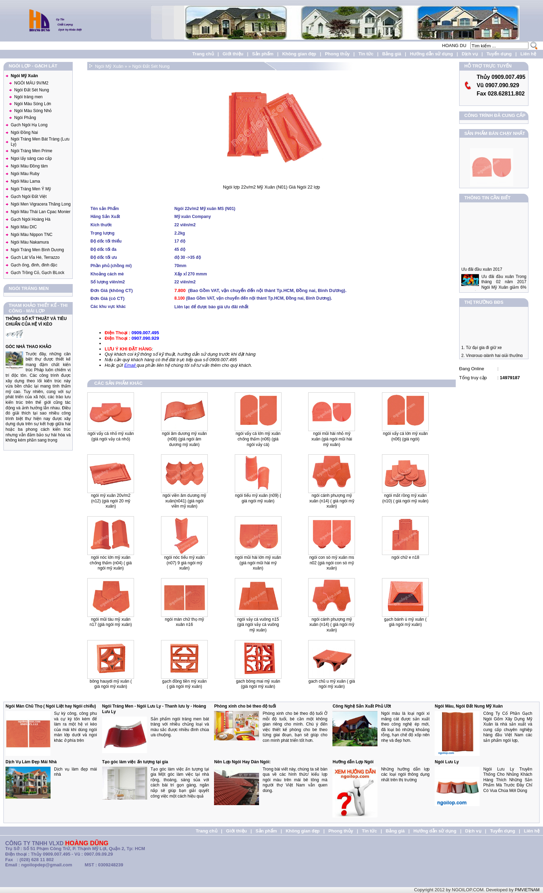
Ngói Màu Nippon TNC (32, 234)
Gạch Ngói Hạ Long (29, 124)
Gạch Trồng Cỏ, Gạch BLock (37, 272)
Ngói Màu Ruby (25, 173)
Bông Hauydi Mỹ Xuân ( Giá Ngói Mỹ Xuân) (111, 684)
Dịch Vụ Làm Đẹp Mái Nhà (31, 761)
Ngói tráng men (28, 96)
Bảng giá (391, 53)
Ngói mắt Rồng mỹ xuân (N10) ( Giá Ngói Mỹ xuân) (405, 498)
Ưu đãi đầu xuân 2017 (481, 282)
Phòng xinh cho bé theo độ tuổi (245, 706)
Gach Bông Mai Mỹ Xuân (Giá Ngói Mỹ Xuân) (258, 684)
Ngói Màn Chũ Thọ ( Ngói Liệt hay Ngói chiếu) (51, 706)
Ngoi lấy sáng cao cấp (31, 158)
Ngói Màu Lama (25, 181)
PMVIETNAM (527, 889)
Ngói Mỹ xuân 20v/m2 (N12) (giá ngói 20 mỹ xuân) (111, 501)
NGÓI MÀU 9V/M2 (31, 83)
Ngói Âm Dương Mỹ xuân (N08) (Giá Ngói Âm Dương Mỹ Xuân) (184, 439)
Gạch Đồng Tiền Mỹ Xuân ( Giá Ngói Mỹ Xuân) (184, 684)
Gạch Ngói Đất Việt (28, 196)
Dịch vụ (470, 53)
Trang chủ (203, 53)
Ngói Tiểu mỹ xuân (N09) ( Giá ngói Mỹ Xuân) (258, 498)
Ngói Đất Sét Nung (31, 90)
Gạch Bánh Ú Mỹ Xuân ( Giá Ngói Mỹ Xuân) (405, 622)
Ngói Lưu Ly (447, 761)
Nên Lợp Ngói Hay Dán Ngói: (242, 761)
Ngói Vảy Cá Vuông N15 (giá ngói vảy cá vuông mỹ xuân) (258, 624)
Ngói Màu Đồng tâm (29, 166)
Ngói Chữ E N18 (405, 557)
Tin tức (365, 53)
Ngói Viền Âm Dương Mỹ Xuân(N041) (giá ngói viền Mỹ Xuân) (184, 501)
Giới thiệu (233, 53)
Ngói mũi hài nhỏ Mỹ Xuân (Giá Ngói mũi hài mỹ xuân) (331, 439)
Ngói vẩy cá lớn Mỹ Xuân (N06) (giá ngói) (405, 436)
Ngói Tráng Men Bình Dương (37, 249)
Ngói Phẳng (25, 117)
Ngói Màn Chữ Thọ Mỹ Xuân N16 (184, 622)
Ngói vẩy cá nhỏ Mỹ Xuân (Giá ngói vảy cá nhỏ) (111, 436)
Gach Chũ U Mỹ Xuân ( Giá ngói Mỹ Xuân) (332, 684)
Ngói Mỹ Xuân (24, 75)
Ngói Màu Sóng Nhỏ (33, 110)
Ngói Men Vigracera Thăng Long (41, 204)
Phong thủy (337, 53)
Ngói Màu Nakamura (30, 242)
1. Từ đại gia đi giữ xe (481, 354)
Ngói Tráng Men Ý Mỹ (31, 188)
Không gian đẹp (299, 53)
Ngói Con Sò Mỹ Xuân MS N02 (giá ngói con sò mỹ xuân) (331, 563)
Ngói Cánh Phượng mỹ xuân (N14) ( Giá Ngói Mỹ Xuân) (331, 501)
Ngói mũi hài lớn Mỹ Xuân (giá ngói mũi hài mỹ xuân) (258, 563)
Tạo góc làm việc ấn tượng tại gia (135, 761)
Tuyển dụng (499, 53)
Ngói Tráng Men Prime (31, 150)
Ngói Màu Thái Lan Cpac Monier (41, 211)
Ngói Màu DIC (24, 227)
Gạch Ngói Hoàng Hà (30, 219)
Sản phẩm (263, 53)
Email (130, 365)
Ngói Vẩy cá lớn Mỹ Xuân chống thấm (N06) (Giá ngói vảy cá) (257, 439)
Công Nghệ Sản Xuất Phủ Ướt (361, 706)
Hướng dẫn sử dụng (431, 53)
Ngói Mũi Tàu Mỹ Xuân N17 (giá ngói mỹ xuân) (111, 622)
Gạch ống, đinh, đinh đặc (34, 265)
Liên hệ (528, 53)
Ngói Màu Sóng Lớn (32, 103)
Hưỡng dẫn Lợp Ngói (352, 761)
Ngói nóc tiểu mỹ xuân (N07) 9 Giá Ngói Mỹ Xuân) (184, 563)
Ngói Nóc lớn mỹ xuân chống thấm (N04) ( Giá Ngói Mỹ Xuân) (111, 563)
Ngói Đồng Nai (24, 132)
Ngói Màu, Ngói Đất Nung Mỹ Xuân (468, 706)
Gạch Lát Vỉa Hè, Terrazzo (35, 257)
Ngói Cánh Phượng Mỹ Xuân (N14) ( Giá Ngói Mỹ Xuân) (331, 624)
